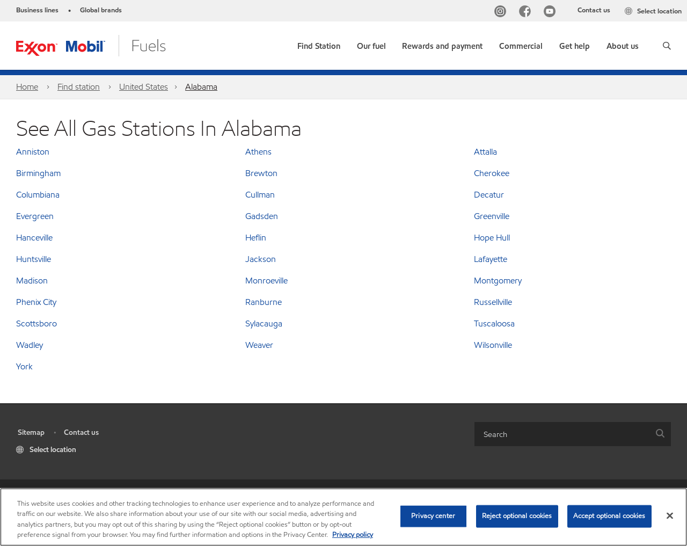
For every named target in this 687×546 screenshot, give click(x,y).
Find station (78, 86)
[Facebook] (527, 12)
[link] (318, 44)
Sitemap (31, 432)
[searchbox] (561, 434)
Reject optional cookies (517, 516)
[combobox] (572, 434)
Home (27, 86)
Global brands (101, 10)
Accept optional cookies (609, 516)
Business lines (37, 10)
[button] (667, 45)
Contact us (594, 10)
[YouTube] (551, 12)
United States (143, 86)
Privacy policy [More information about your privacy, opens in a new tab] (352, 535)
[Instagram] (502, 12)
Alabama (201, 86)
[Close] (670, 515)
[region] (343, 517)
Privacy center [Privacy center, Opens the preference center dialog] (433, 516)
